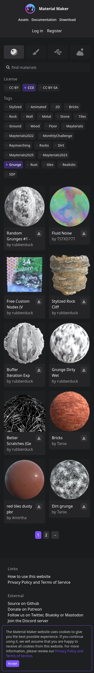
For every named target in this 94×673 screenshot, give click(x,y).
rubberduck (22, 244)
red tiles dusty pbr (19, 509)
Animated (38, 107)
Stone (64, 116)
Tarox (62, 443)
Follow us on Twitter (25, 615)
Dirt (61, 145)
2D (58, 107)
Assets (23, 19)
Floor (53, 126)
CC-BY (14, 87)
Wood (35, 126)
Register (54, 30)
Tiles (82, 116)
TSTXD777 (66, 239)
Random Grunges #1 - (18, 236)
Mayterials (74, 126)
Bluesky (52, 615)
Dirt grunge (62, 506)
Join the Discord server (28, 620)
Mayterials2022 (21, 135)
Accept (12, 663)
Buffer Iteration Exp (18, 372)
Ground (15, 126)
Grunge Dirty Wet (63, 372)
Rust (34, 164)
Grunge (15, 164)
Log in (37, 30)
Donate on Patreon (25, 609)
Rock (13, 116)
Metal (46, 116)
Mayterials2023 (55, 155)
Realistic (69, 164)
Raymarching (19, 145)
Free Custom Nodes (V (18, 304)
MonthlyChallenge (57, 135)
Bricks (74, 107)
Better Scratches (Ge (19, 440)
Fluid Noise (62, 233)
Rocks (44, 145)
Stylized (15, 107)
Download (67, 19)
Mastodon (74, 615)
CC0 (31, 87)
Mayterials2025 (21, 155)
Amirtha (19, 517)
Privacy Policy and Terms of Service (39, 582)
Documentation (43, 19)
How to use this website (29, 576)
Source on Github (23, 603)
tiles (50, 164)
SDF (12, 174)
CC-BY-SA (50, 87)
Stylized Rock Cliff (63, 304)
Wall (29, 116)
